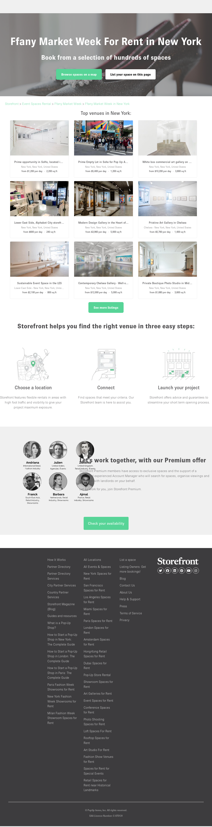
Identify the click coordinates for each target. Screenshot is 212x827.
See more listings (106, 307)
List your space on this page (130, 74)
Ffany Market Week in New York (107, 104)
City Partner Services (61, 586)
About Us (126, 593)
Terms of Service (131, 614)
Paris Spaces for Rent (98, 621)
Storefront (12, 104)
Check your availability (106, 524)
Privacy (124, 621)
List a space (128, 560)
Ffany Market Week (68, 104)
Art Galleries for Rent (98, 694)
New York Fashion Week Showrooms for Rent (61, 702)
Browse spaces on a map (79, 74)
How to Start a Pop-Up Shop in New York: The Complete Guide (62, 640)
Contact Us (127, 586)
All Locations (92, 560)
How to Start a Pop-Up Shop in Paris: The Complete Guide (62, 673)
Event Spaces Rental (36, 104)
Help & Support (130, 600)
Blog (123, 579)
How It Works (56, 560)
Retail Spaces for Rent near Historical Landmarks (97, 786)
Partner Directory (58, 567)
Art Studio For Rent (96, 750)
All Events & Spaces (97, 567)
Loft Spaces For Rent (98, 732)
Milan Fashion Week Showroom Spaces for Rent (62, 718)
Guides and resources (62, 617)
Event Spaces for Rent (98, 701)
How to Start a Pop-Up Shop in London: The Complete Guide (62, 657)
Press (123, 607)
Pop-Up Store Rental (97, 675)
